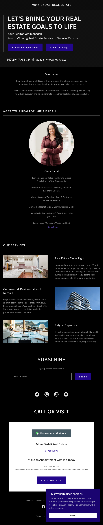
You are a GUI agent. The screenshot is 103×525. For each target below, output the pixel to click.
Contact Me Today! (51, 474)
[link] (51, 5)
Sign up (83, 376)
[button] (51, 227)
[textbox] (42, 376)
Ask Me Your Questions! (25, 47)
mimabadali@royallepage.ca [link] (49, 59)
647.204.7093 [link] (15, 59)
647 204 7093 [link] (51, 451)
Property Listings (59, 47)
